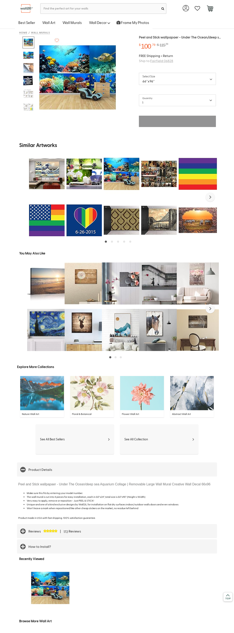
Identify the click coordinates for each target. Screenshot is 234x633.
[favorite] (197, 8)
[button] (210, 197)
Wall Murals (72, 22)
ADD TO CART (177, 121)
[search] (162, 8)
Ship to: (156, 61)
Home (23, 32)
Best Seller (26, 22)
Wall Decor (99, 22)
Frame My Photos (133, 22)
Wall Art (48, 22)
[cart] (210, 9)
